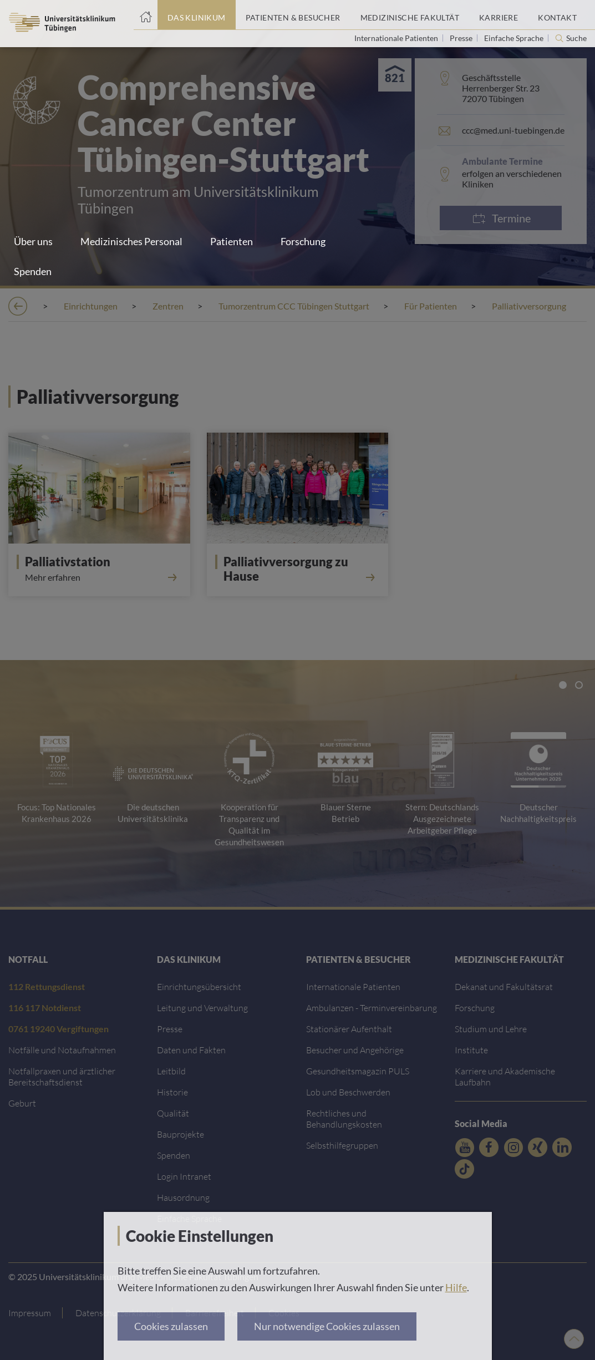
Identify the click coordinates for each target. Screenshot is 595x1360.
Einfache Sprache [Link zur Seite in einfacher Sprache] (514, 38)
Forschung (303, 241)
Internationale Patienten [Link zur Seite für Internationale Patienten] (397, 38)
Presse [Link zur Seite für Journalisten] (462, 38)
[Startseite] (145, 15)
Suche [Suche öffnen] (576, 38)
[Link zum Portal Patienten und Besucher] (293, 15)
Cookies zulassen (171, 1326)
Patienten (231, 241)
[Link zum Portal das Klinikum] (196, 15)
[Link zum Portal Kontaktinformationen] (557, 15)
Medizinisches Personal (131, 241)
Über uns (33, 241)
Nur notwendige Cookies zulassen (327, 1326)
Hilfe (456, 1287)
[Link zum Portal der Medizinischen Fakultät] (409, 15)
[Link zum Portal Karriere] (498, 15)
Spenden (33, 271)
